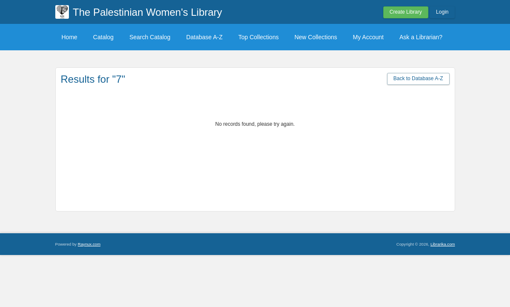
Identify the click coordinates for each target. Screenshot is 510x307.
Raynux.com (89, 244)
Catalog (103, 37)
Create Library (406, 12)
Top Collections (258, 37)
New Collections (315, 37)
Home (69, 37)
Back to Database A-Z (418, 78)
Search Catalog (150, 37)
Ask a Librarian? (420, 37)
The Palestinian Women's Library (147, 12)
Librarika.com (442, 244)
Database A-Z (204, 37)
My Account (368, 37)
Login (442, 12)
